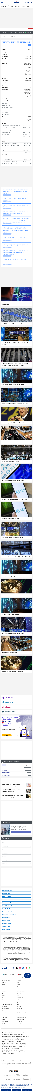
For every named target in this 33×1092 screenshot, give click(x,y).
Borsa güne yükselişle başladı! (9, 576)
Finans (3, 984)
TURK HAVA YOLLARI (6, 775)
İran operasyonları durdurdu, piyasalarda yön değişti (15, 403)
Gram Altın (23, 1039)
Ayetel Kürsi (19, 1023)
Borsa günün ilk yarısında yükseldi (10, 614)
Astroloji (18, 984)
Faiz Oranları (11, 1053)
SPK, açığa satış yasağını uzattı (9, 652)
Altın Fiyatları (5, 1015)
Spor (3, 997)
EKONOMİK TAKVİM (9, 712)
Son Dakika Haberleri (6, 980)
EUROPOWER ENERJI (6, 772)
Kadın (3, 989)
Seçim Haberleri (20, 989)
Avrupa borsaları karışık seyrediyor (10, 461)
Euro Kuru (4, 1019)
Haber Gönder (27, 975)
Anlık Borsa (18, 6)
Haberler (4, 982)
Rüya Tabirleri (5, 1021)
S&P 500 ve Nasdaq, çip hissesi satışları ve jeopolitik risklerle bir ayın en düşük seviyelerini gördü (15, 364)
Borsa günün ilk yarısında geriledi (10, 518)
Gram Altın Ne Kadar (16, 905)
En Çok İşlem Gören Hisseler (8, 1052)
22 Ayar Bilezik (23, 1043)
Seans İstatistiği (17, 30)
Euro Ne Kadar (16, 920)
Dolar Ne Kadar (16, 917)
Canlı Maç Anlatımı (21, 991)
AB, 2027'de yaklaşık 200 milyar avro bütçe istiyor (14, 323)
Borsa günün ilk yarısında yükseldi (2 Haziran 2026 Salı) (16, 556)
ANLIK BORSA (7, 697)
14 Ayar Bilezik (5, 1043)
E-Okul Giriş (19, 1015)
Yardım (8, 1058)
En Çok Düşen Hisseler (7, 1050)
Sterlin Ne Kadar (16, 923)
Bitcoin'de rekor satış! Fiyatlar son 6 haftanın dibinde (15, 595)
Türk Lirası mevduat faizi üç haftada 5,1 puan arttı (13, 1031)
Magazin (4, 991)
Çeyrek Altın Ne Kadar (16, 902)
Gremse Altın (11, 1041)
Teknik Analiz (10, 30)
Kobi (18, 999)
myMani (18, 1002)
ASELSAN (3, 767)
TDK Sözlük (19, 1021)
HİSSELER (6, 707)
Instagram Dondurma (21, 1017)
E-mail (18, 995)
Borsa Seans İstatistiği (7, 1004)
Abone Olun (21, 832)
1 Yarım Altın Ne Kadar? (20, 1045)
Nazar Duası (19, 1026)
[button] (2, 2)
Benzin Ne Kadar (16, 893)
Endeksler (25, 30)
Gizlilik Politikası (18, 1058)
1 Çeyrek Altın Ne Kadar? (7, 1045)
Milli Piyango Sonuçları (22, 1013)
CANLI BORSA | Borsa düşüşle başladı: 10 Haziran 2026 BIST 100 (15, 343)
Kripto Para (4, 1013)
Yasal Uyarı (25, 1058)
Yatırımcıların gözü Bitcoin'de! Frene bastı (12, 671)
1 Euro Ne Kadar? (6, 1048)
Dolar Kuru (4, 1017)
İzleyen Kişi (27, 765)
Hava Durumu (5, 1023)
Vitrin (18, 986)
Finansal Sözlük (5, 1008)
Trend (3, 993)
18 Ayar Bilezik (14, 1043)
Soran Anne (19, 1008)
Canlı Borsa (3, 30)
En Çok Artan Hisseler (19, 1050)
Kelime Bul (19, 1006)
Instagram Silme (20, 1019)
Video (3, 999)
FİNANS (3, 6)
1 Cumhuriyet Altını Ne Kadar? (9, 1046)
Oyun (18, 1004)
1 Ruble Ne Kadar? (16, 1048)
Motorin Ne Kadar (16, 896)
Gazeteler (19, 993)
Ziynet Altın (18, 1041)
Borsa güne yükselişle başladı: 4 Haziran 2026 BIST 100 (15, 499)
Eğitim (3, 995)
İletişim (3, 1058)
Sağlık (18, 982)
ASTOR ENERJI (4, 770)
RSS (29, 1058)
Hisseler (30, 30)
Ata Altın (4, 1041)
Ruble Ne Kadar (16, 929)
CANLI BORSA (7, 702)
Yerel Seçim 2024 (15, 1039)
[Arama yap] (25, 2)
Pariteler (4, 1053)
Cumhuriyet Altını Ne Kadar (16, 914)
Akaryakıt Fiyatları (16, 890)
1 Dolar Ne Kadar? (22, 1046)
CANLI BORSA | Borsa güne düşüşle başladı (12, 442)
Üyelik (12, 1058)
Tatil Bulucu (19, 1010)
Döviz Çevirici (7, 838)
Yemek (3, 986)
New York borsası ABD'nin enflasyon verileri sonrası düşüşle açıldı (14, 303)
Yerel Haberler (5, 1002)
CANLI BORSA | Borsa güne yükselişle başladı (13, 384)
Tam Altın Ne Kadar (16, 908)
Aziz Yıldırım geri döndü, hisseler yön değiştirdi (13, 423)
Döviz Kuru (26, 1052)
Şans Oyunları (20, 997)
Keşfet (3, 1026)
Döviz (23, 6)
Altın (28, 6)
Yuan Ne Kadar (16, 926)
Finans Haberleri (5, 1039)
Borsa (11, 6)
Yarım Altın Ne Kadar (16, 911)
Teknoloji (19, 980)
